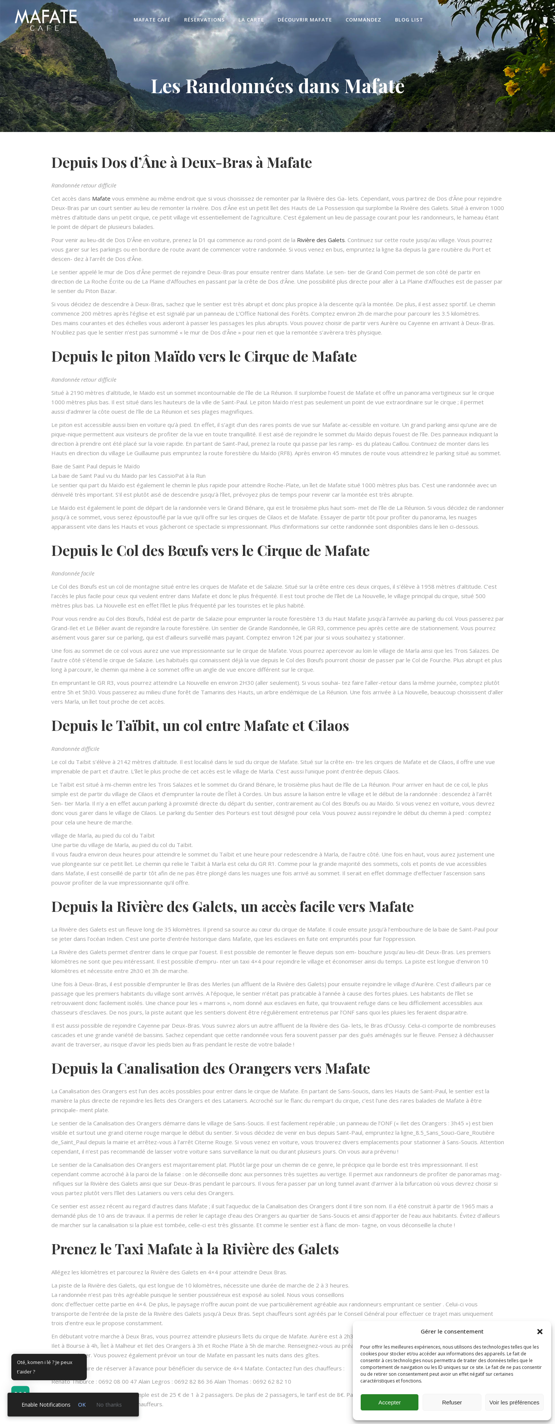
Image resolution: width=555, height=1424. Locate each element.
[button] (540, 1331)
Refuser (452, 1402)
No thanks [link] (109, 1404)
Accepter (389, 1402)
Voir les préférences (514, 1402)
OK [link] (82, 1404)
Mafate (101, 198)
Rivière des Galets (321, 240)
